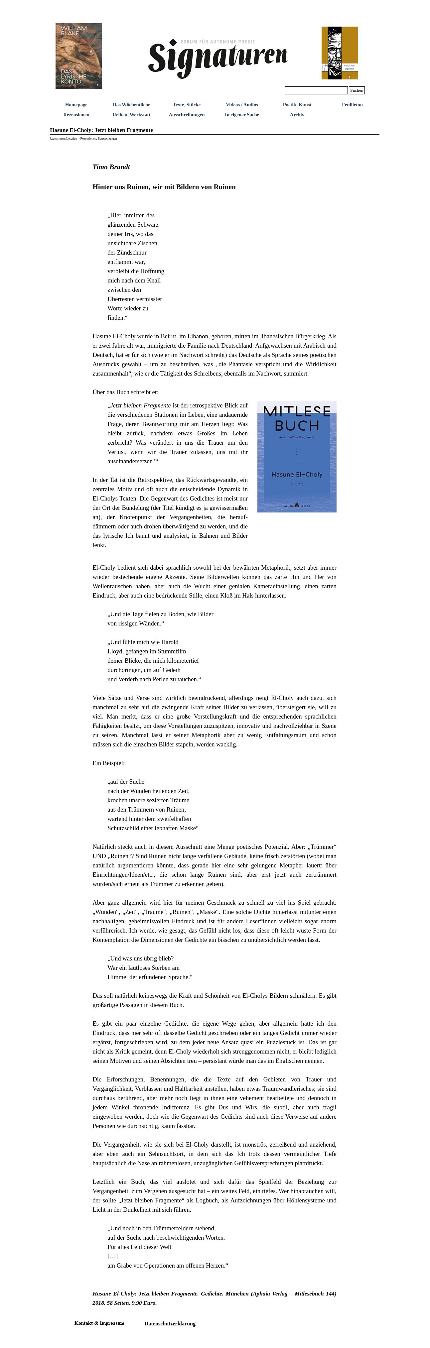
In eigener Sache (242, 114)
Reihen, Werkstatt (132, 114)
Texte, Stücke (187, 104)
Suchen (356, 90)
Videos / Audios (242, 104)
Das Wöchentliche (131, 104)
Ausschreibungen (187, 114)
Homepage (76, 104)
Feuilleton (352, 104)
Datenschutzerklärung (170, 1323)
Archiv (297, 114)
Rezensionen (76, 114)
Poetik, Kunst (297, 104)
